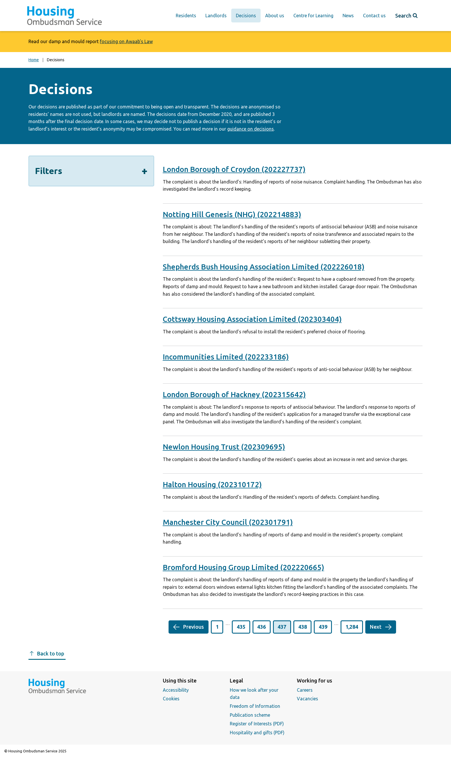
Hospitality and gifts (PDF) (257, 732)
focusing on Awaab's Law (126, 41)
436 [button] (261, 627)
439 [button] (323, 627)
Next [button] (375, 627)
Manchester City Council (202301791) (228, 522)
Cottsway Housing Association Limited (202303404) (252, 319)
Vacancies (307, 698)
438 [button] (302, 627)
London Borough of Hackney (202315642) (234, 394)
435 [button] (241, 627)
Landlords (216, 15)
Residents (186, 15)
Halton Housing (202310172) (212, 484)
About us (274, 15)
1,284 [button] (351, 627)
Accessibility (176, 690)
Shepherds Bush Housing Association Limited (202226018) (263, 267)
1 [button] (217, 627)
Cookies (171, 698)
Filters (91, 172)
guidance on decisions (250, 128)
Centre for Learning (313, 15)
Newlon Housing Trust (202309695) (224, 447)
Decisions (246, 15)
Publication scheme (250, 715)
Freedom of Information (255, 706)
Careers (305, 690)
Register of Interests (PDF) (257, 723)
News (348, 15)
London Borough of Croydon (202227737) (234, 169)
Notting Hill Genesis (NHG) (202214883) (232, 214)
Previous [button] (193, 627)
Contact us (374, 15)
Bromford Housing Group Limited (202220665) (243, 567)
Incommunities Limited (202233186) (226, 357)
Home (33, 60)
